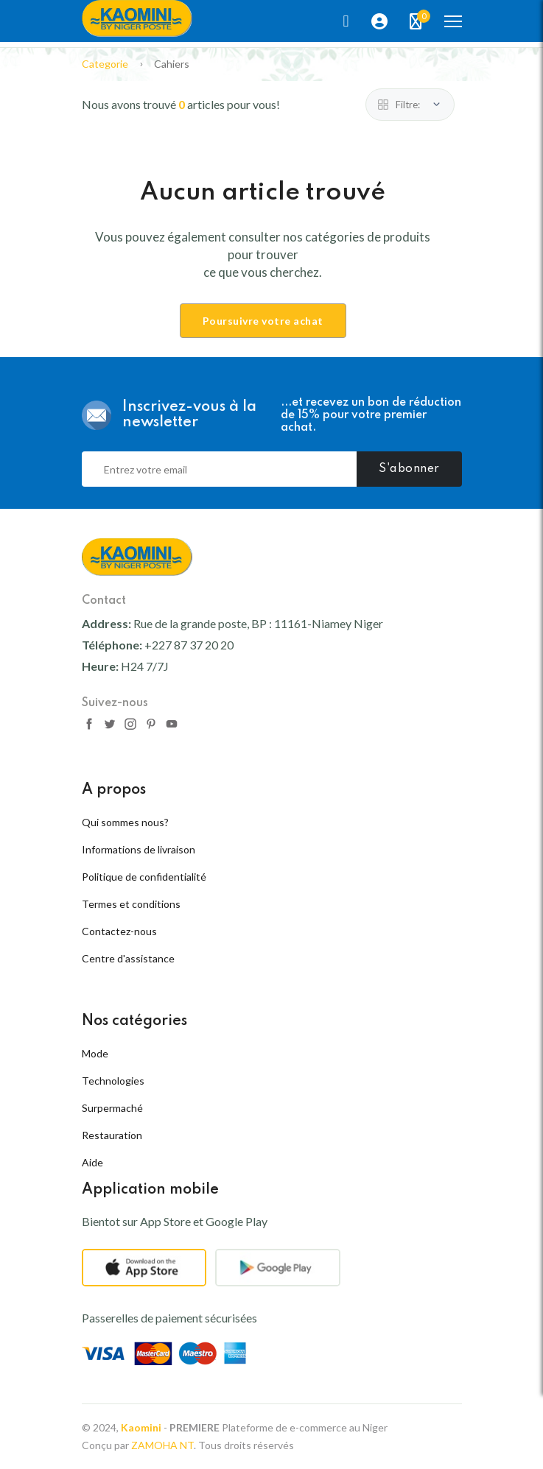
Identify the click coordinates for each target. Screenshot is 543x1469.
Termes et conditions (131, 904)
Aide (92, 1162)
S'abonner (409, 469)
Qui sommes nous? (125, 822)
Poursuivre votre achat (263, 320)
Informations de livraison (138, 849)
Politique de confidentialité (144, 876)
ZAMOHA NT (162, 1445)
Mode (95, 1053)
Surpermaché (112, 1108)
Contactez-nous (119, 931)
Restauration (112, 1135)
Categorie (105, 63)
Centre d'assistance (128, 958)
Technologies (113, 1080)
